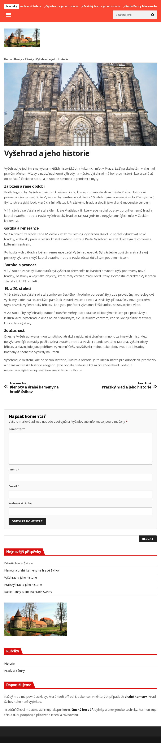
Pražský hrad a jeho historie (103, 6)
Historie (9, 663)
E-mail (14, 486)
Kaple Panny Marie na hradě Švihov (28, 592)
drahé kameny (136, 696)
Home (8, 59)
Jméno (14, 469)
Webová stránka (20, 503)
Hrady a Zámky (24, 59)
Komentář (17, 429)
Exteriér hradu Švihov (18, 563)
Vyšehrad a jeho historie (64, 6)
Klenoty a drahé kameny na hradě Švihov (39, 388)
